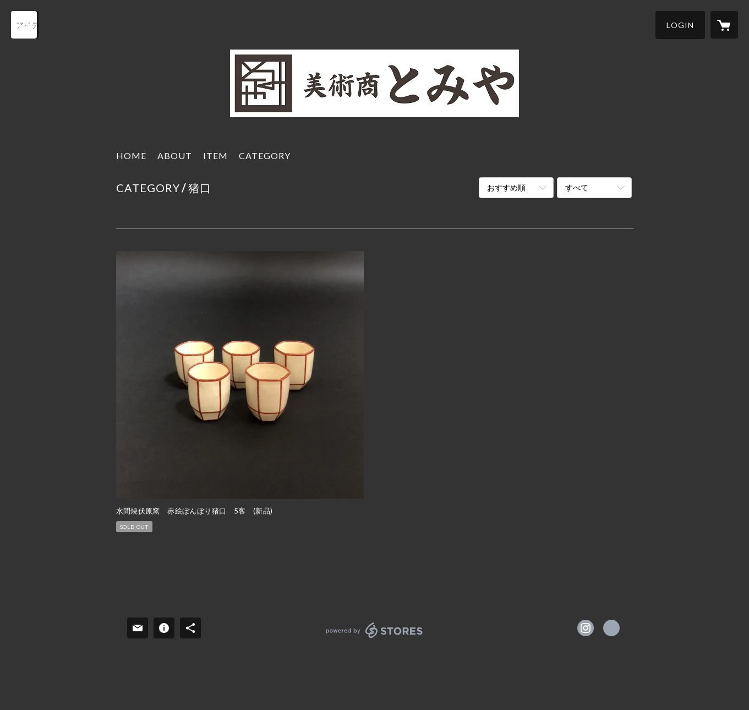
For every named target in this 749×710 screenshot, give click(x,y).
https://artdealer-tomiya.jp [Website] (611, 628)
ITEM (215, 155)
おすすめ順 (506, 187)
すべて (576, 187)
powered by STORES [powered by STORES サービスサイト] (374, 637)
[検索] (25, 25)
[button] (680, 25)
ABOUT (174, 155)
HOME (131, 155)
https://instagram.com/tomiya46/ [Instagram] (585, 628)
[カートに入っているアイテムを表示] (724, 25)
